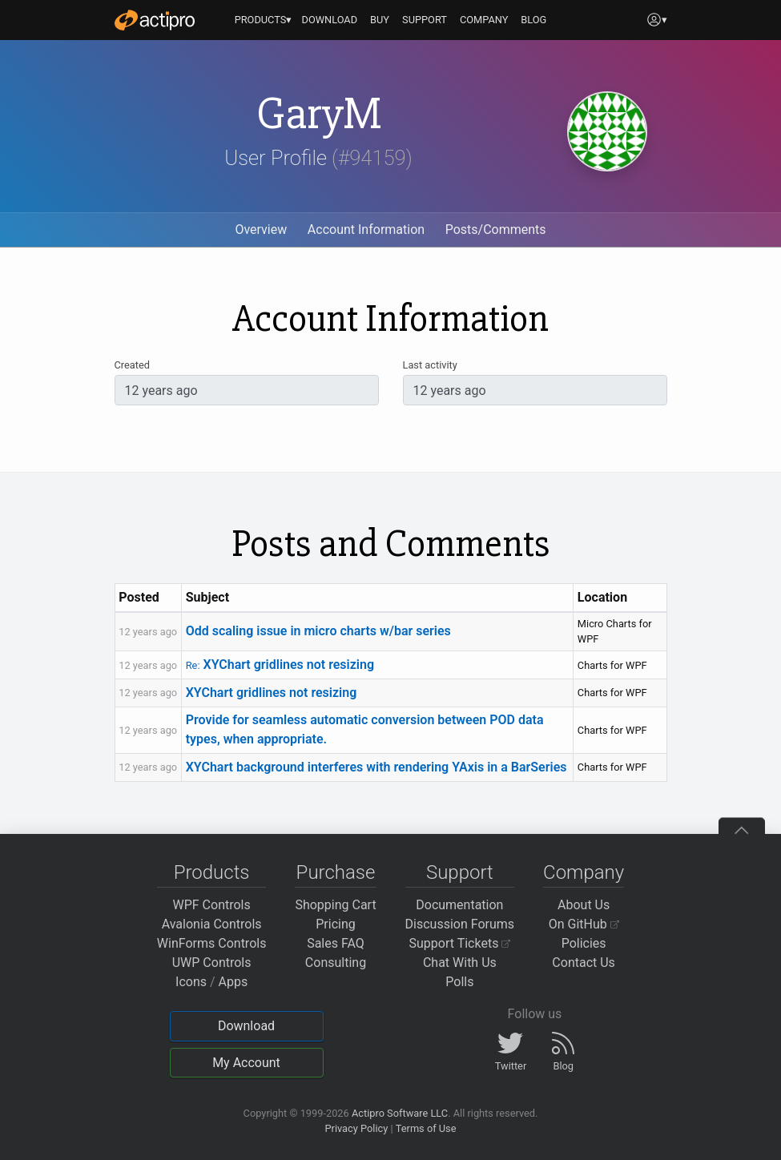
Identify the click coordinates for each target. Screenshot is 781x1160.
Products (212, 872)
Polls (459, 981)
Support (459, 872)
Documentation (459, 904)
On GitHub (584, 924)
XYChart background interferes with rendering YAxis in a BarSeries (376, 767)
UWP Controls (212, 962)
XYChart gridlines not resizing (280, 664)
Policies (584, 943)
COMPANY (484, 20)
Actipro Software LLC (400, 1113)
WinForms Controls (212, 943)
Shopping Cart (335, 904)
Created (132, 365)
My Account (246, 1062)
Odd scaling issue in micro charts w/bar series (318, 630)
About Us (584, 904)
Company (583, 872)
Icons (191, 981)
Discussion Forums (460, 924)
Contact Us (583, 962)
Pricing (336, 924)
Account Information (366, 229)
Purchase (336, 872)
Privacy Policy (356, 1128)
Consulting (335, 962)
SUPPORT (424, 20)
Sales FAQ (335, 943)
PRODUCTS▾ (263, 20)
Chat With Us (460, 962)
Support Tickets (460, 943)
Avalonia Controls (212, 924)
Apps (233, 981)
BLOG (533, 20)
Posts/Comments (495, 229)
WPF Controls (212, 904)
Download (246, 1025)
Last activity (430, 365)
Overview (261, 229)
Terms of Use (426, 1128)
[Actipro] (155, 20)
